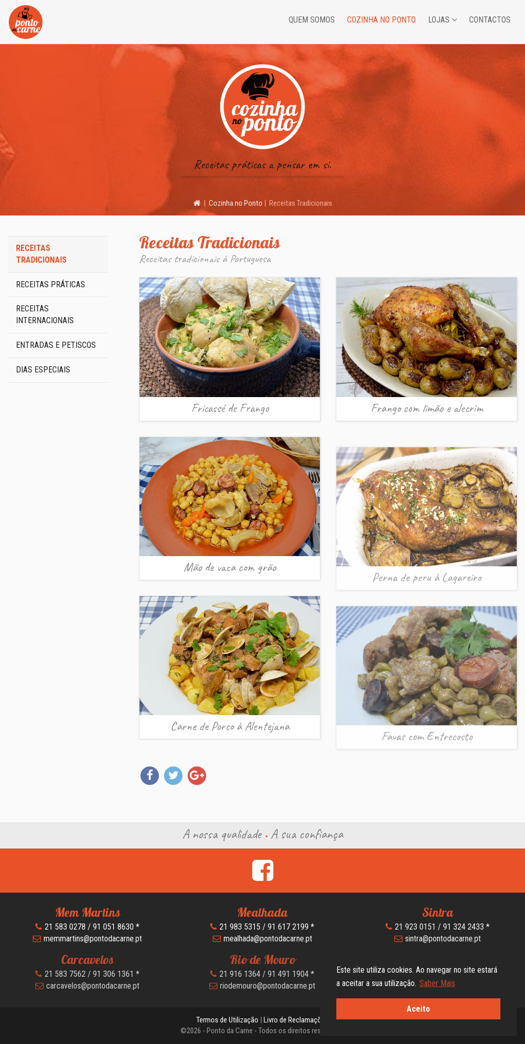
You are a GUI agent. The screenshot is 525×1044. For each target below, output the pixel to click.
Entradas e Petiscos (56, 345)
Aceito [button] (418, 1009)
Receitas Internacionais (45, 314)
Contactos (490, 20)
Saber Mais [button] (437, 983)
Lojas (442, 20)
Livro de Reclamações (296, 1020)
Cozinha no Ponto (381, 20)
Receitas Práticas (50, 284)
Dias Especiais (43, 370)
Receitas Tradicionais (41, 254)
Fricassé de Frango (230, 408)
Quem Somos (312, 20)
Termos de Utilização (227, 1020)
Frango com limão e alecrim (427, 408)
